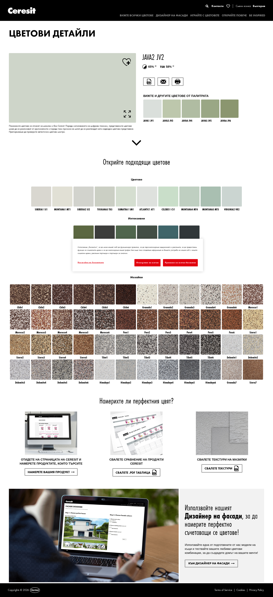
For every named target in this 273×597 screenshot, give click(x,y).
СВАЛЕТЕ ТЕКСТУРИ (222, 468)
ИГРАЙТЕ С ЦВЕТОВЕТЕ (204, 15)
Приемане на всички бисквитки (180, 262)
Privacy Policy (256, 590)
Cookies (240, 590)
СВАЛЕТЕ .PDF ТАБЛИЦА (136, 472)
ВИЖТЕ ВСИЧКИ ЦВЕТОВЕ (136, 15)
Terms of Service (223, 590)
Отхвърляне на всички (147, 262)
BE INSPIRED (257, 15)
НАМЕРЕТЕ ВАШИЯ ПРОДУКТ (51, 472)
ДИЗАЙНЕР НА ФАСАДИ (172, 15)
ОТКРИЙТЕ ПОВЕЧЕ (234, 15)
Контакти (218, 6)
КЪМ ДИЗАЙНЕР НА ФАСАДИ (211, 563)
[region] (137, 255)
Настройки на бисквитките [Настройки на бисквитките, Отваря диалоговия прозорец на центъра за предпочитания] (91, 262)
